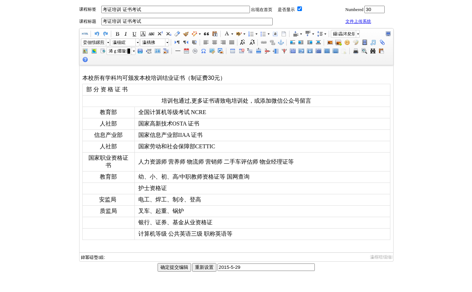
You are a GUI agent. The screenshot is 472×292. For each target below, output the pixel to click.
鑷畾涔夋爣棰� (343, 33)
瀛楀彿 (148, 42)
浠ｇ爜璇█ (119, 50)
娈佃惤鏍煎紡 (93, 42)
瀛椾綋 (119, 42)
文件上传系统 (358, 21)
